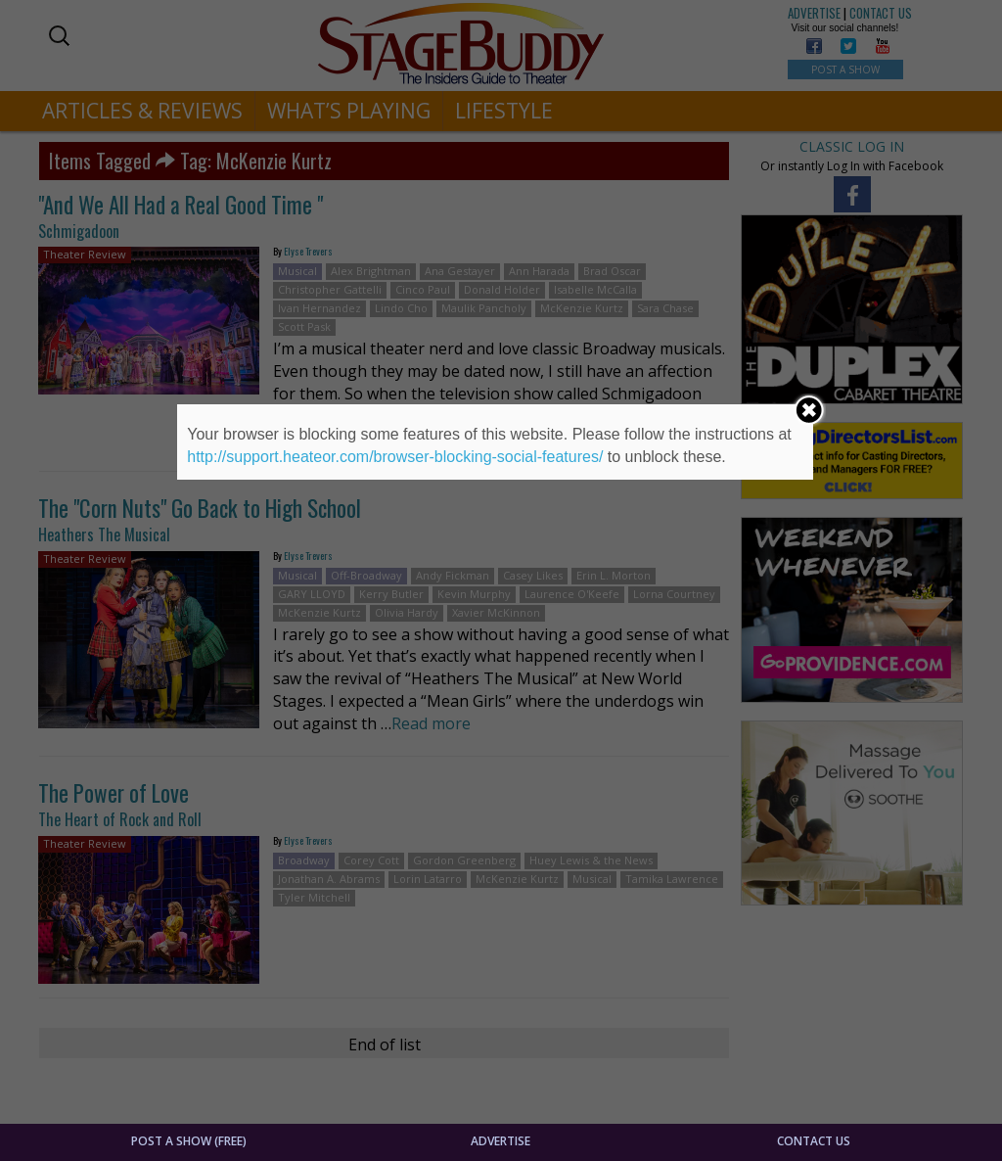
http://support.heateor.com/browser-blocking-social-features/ (395, 456)
